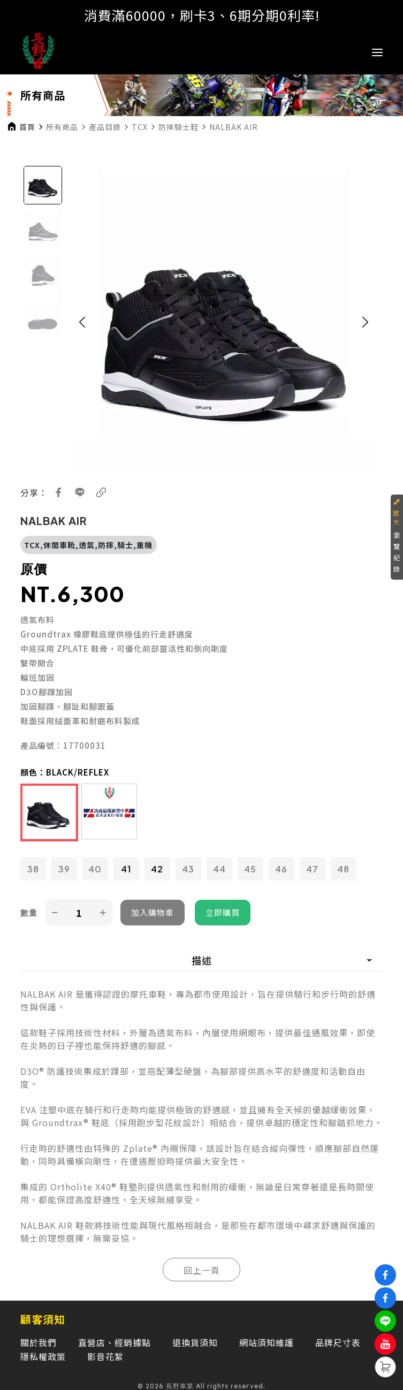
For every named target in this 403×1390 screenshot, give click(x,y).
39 (64, 869)
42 (157, 869)
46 (281, 869)
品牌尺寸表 (338, 1342)
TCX (140, 126)
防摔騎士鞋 (178, 126)
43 (188, 869)
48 (343, 869)
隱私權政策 (43, 1356)
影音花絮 (105, 1356)
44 (219, 869)
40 (95, 869)
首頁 (27, 126)
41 (126, 869)
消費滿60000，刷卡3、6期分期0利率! (202, 15)
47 (312, 869)
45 (250, 869)
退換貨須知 (195, 1342)
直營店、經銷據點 (114, 1342)
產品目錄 (105, 126)
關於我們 (38, 1342)
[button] (82, 321)
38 (33, 869)
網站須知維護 (266, 1342)
